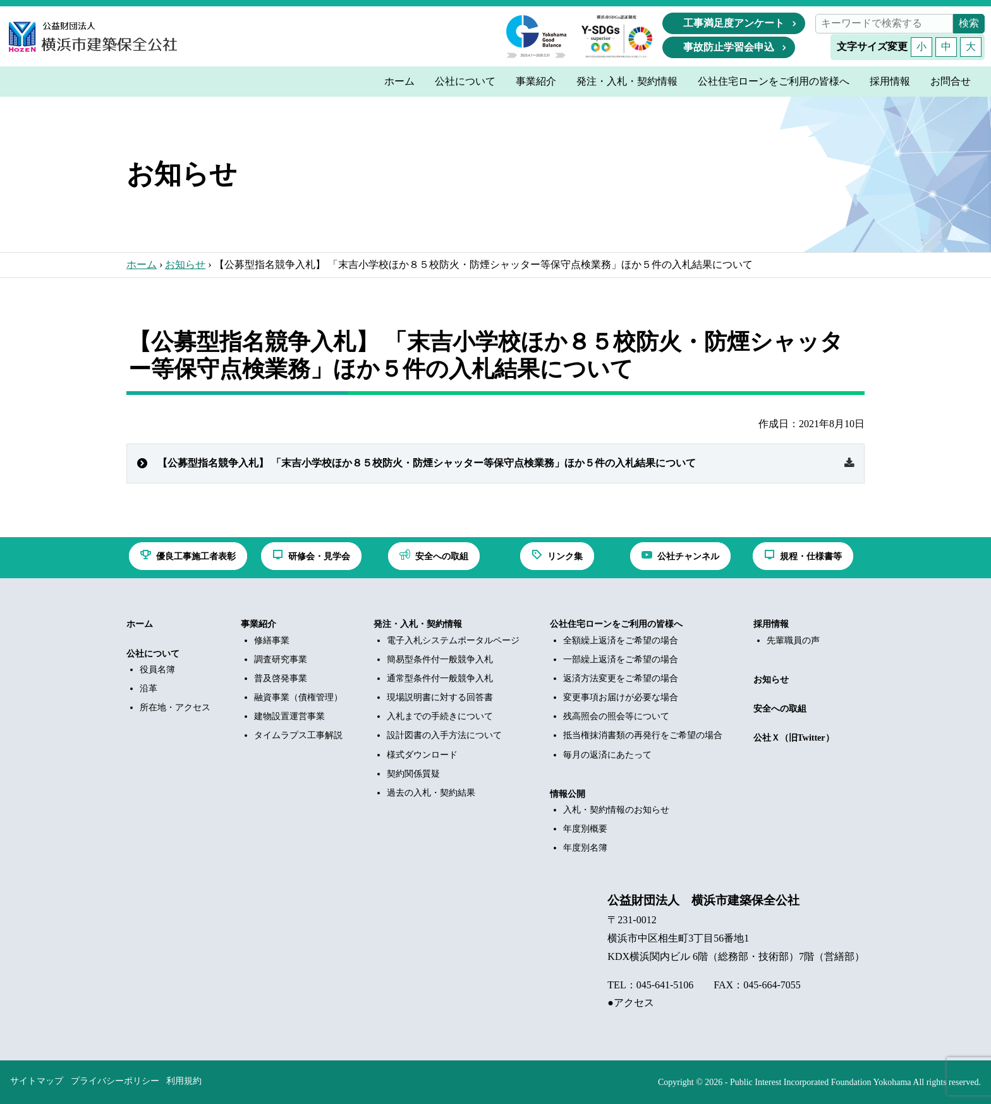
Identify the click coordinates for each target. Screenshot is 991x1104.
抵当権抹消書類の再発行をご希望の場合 (642, 735)
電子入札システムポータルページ (453, 640)
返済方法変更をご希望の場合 (620, 678)
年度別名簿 (585, 847)
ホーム (141, 264)
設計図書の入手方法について (444, 735)
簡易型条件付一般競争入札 (440, 659)
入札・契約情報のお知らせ (616, 810)
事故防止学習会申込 (728, 47)
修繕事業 (271, 640)
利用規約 (184, 1081)
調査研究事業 (280, 659)
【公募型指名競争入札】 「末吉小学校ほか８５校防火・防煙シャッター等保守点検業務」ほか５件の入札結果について (426, 463)
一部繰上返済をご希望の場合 (620, 659)
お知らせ (185, 264)
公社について (152, 653)
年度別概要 (585, 829)
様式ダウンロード (422, 755)
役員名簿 (157, 669)
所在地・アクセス (175, 707)
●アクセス (630, 1002)
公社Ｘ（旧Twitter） (793, 738)
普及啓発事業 (280, 678)
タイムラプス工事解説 (298, 735)
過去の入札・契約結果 (431, 793)
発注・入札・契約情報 (418, 624)
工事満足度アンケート (733, 23)
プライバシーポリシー (115, 1081)
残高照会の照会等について (616, 716)
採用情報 (771, 624)
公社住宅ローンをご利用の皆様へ (616, 624)
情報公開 (567, 794)
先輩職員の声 (793, 640)
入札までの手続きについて (440, 716)
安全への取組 (779, 708)
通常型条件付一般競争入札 (440, 678)
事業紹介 (258, 624)
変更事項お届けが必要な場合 (620, 697)
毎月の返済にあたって (607, 755)
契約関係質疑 (413, 774)
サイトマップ (36, 1081)
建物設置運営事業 (289, 716)
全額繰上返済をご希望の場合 (620, 640)
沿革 (148, 688)
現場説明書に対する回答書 (440, 697)
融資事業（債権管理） (298, 697)
